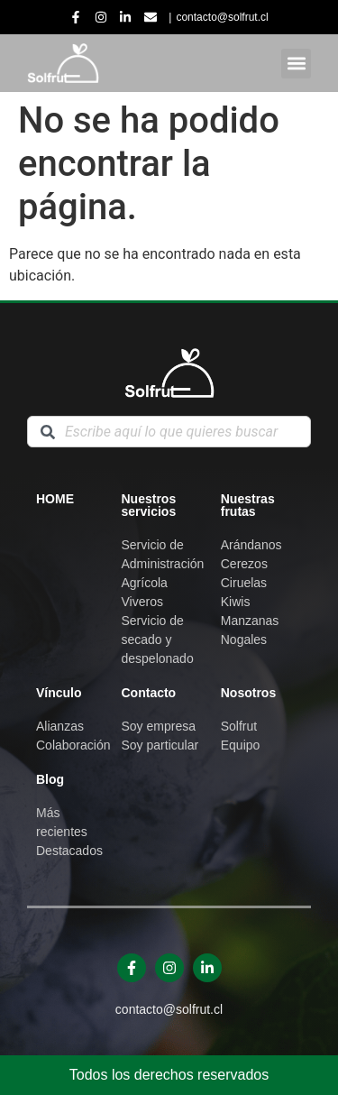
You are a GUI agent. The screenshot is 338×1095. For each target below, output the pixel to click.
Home (55, 499)
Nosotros (248, 693)
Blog (50, 779)
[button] (296, 63)
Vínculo (59, 693)
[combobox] (169, 431)
